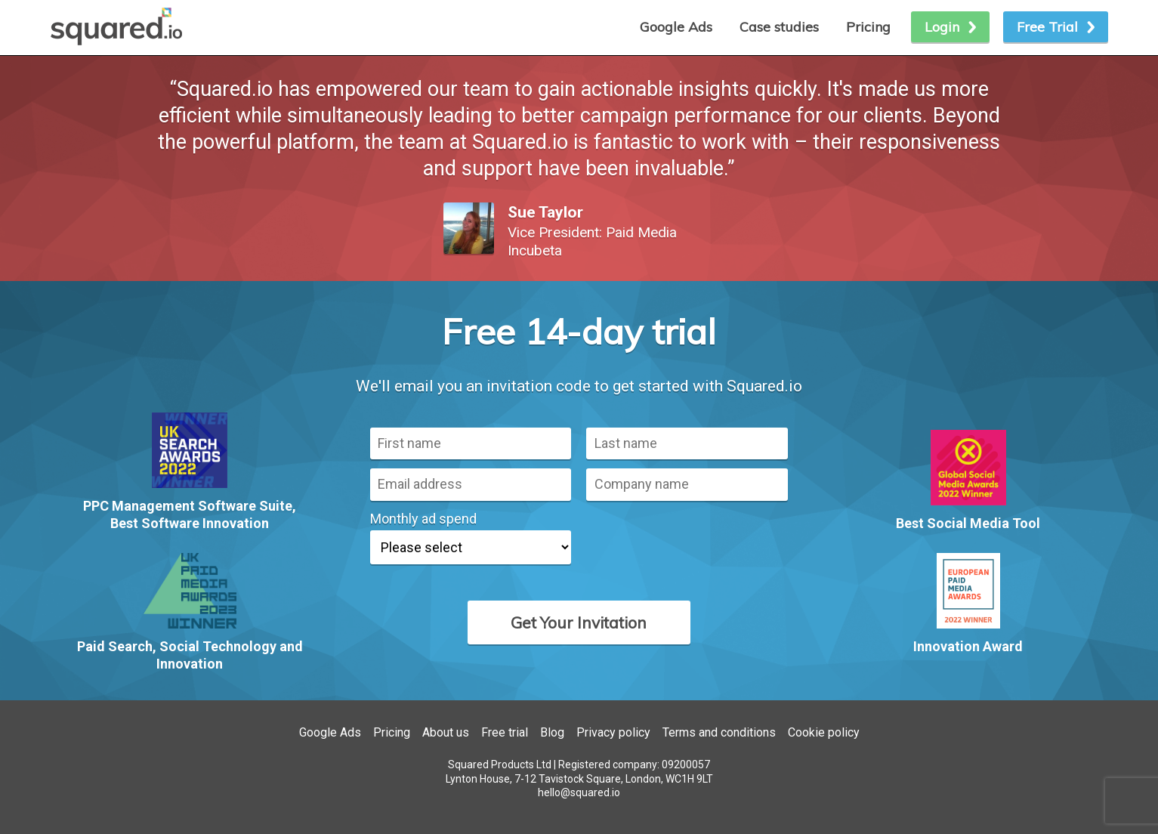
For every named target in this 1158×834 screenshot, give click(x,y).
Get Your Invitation (579, 622)
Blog (552, 732)
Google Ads (330, 732)
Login (942, 27)
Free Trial (1047, 27)
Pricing (868, 27)
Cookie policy (824, 732)
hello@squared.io (579, 792)
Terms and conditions (719, 732)
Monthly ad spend (423, 519)
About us (445, 732)
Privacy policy (613, 732)
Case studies (779, 27)
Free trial (504, 732)
